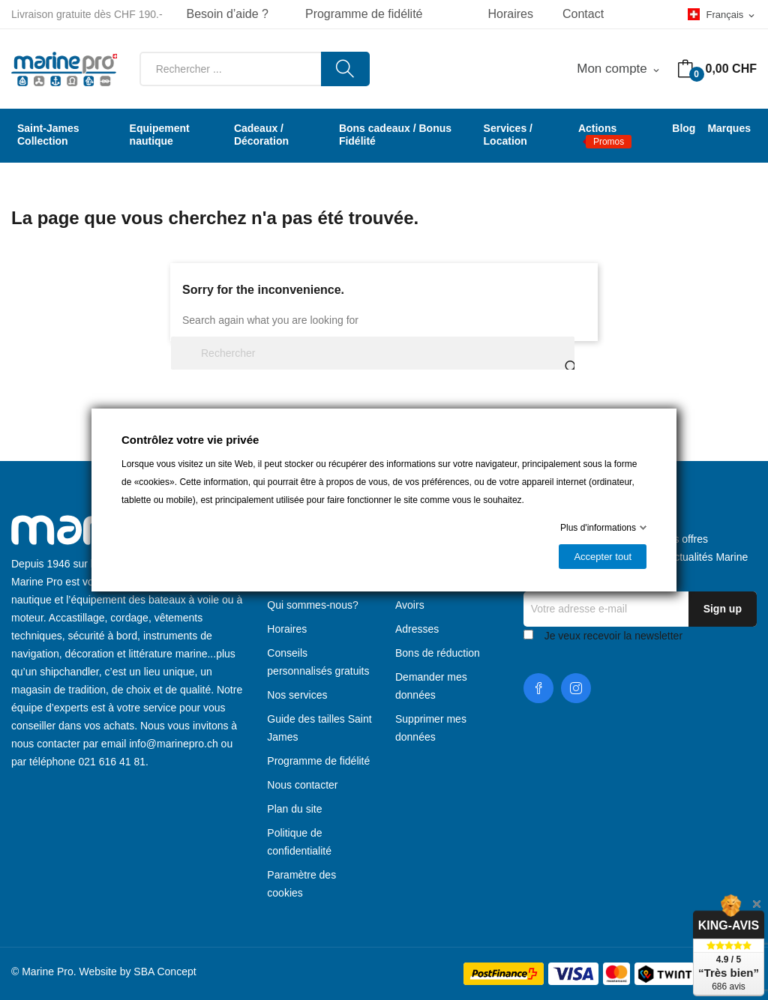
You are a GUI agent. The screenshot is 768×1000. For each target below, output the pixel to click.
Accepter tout (603, 556)
